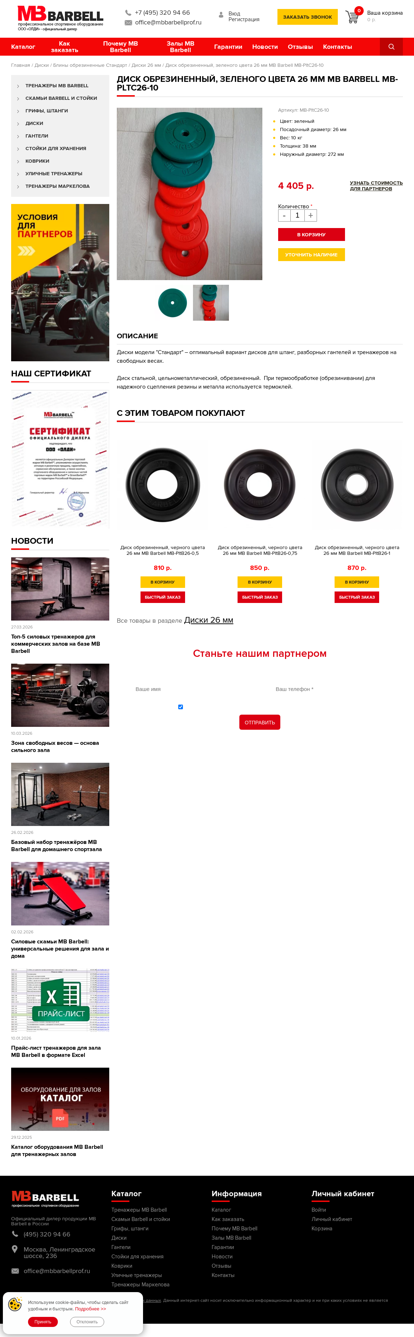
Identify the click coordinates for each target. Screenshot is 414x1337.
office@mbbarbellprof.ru (168, 22)
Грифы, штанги (47, 111)
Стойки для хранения (56, 148)
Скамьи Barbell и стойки (61, 98)
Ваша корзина (385, 13)
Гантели (37, 136)
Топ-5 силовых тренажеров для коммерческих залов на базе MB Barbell (55, 644)
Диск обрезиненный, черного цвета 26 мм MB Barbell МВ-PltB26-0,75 (260, 550)
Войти (319, 1210)
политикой (205, 706)
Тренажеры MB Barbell (57, 86)
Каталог (23, 46)
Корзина (322, 1228)
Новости (265, 46)
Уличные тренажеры (54, 174)
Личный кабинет (332, 1219)
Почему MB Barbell (120, 46)
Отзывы (300, 46)
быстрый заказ (162, 597)
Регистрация (244, 19)
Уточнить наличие (311, 255)
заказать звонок (307, 17)
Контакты (337, 46)
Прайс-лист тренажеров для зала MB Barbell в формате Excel (56, 1051)
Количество (295, 206)
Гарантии (228, 46)
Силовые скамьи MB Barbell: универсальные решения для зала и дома (60, 949)
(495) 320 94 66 (47, 1234)
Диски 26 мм (146, 65)
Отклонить (87, 1321)
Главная (20, 65)
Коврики (37, 161)
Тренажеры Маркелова (58, 186)
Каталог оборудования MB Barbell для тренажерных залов (57, 1150)
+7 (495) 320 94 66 (162, 13)
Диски (41, 65)
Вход (234, 13)
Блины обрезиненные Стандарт (90, 65)
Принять (42, 1321)
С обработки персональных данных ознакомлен (263, 706)
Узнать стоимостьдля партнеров (376, 186)
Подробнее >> (90, 1309)
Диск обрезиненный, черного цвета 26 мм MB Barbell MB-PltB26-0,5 (162, 550)
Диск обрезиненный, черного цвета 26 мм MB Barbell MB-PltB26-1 (357, 550)
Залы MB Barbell (180, 46)
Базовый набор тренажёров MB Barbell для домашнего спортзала (56, 846)
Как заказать (64, 46)
